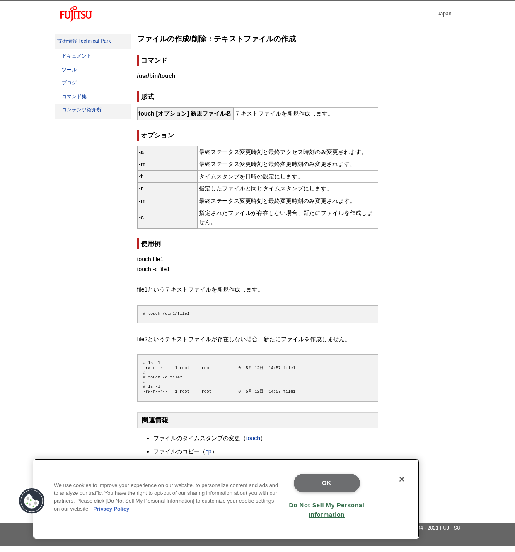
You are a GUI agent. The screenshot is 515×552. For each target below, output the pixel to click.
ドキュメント (77, 56)
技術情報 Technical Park (84, 41)
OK (326, 483)
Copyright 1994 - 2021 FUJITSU (425, 534)
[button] (32, 501)
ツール (69, 69)
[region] (226, 499)
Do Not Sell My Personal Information (326, 510)
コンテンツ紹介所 (82, 110)
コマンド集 (74, 96)
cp (209, 457)
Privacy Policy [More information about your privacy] (111, 509)
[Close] (402, 479)
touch (253, 444)
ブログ (69, 83)
